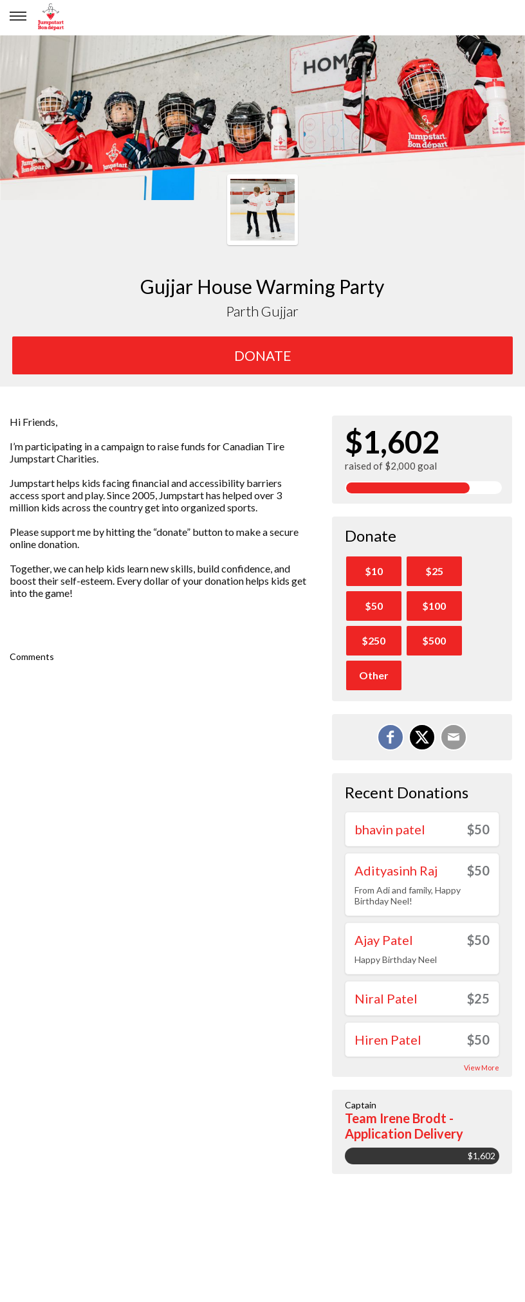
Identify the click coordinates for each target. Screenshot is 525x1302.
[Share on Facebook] (390, 737)
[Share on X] (422, 737)
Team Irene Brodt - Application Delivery (404, 1125)
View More (481, 1067)
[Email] (453, 737)
